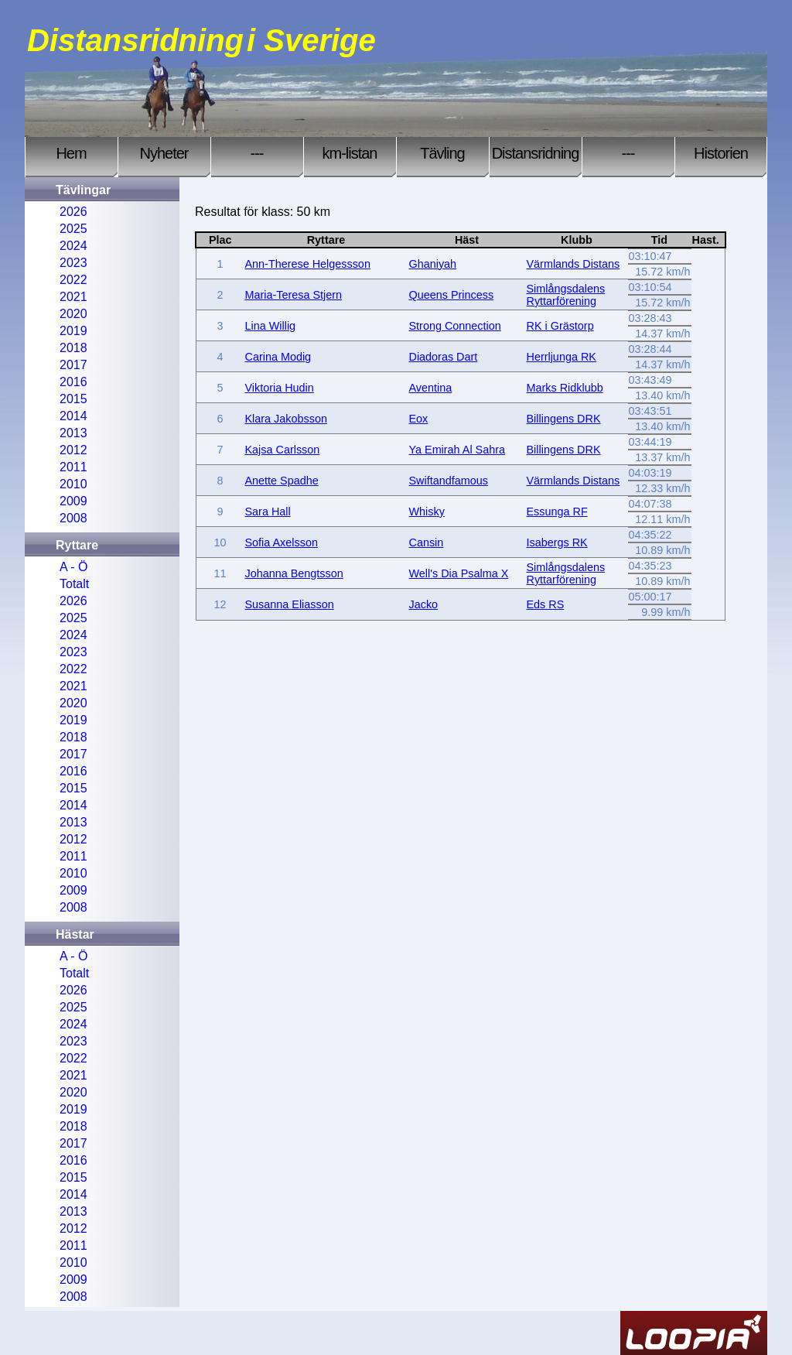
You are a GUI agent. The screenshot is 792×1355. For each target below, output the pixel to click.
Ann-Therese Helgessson (307, 264)
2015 (73, 398)
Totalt (74, 583)
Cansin (426, 542)
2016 (73, 381)
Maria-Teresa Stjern (294, 295)
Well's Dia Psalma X (459, 573)
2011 (73, 467)
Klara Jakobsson (286, 418)
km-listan (349, 153)
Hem (71, 153)
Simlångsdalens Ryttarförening (566, 294)
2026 (73, 211)
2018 (73, 347)
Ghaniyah (433, 264)
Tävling (442, 153)
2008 (73, 518)
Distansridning (535, 153)
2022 (73, 279)
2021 (73, 296)
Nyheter (163, 153)
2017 (73, 364)
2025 (73, 228)
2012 (73, 450)
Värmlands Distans (573, 264)
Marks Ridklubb (565, 388)
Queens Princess (451, 295)
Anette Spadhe (282, 480)
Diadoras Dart (443, 357)
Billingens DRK (564, 418)
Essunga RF (557, 511)
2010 (73, 484)
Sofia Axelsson (281, 542)
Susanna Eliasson (289, 604)
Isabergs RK (557, 542)
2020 (73, 313)
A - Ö (73, 566)
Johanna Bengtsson (294, 573)
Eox (418, 418)
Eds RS (546, 604)
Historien (721, 153)
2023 (73, 262)
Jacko (424, 604)
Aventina (430, 388)
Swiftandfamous (448, 480)
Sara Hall (268, 511)
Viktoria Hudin (279, 388)
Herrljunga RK (561, 357)
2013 (73, 433)
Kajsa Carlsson (282, 449)
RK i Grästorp (560, 326)
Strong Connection (455, 326)
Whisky (427, 511)
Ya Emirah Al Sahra (457, 449)
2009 (73, 501)
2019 (73, 330)
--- (257, 153)
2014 (73, 416)
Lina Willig (270, 326)
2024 (73, 245)
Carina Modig (278, 357)
